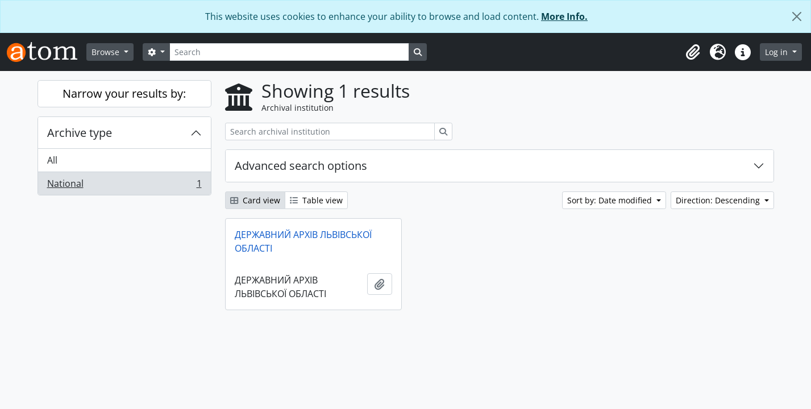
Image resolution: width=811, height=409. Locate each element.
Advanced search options (301, 165)
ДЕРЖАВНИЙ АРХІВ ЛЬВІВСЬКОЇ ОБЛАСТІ (303, 241)
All (52, 160)
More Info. (564, 16)
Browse (107, 52)
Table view (316, 200)
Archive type (79, 132)
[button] (692, 52)
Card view (255, 200)
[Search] (289, 52)
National (124, 186)
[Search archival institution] (330, 131)
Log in (777, 52)
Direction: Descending (719, 200)
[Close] (796, 16)
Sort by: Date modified (610, 200)
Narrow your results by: (124, 93)
